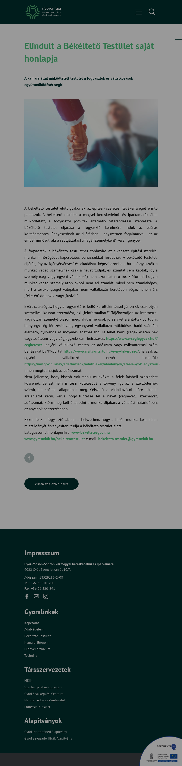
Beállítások (75, 396)
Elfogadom (41, 396)
